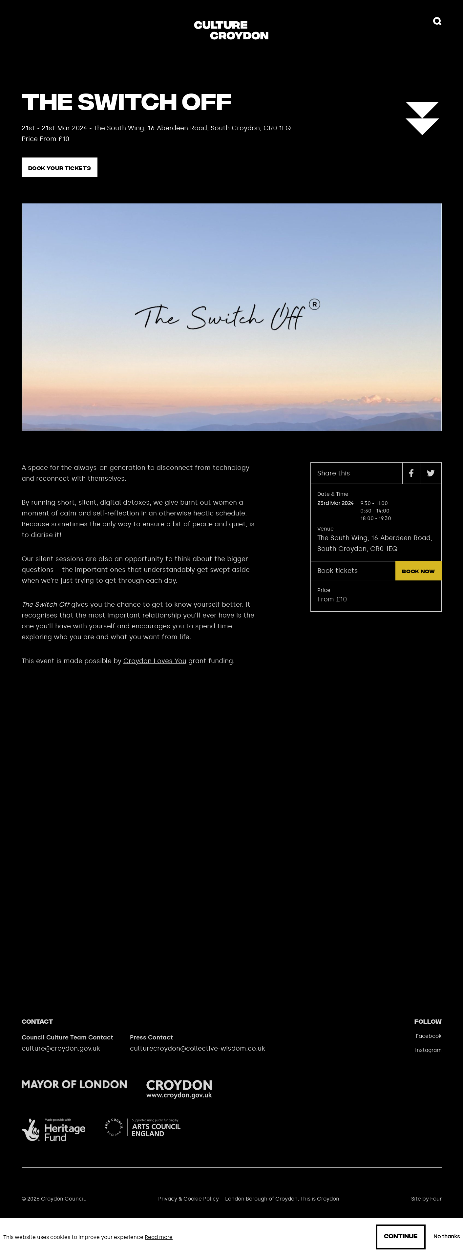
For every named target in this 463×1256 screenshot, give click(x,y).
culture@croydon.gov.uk (61, 1055)
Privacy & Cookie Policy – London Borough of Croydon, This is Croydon (248, 1206)
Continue (400, 1237)
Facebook (429, 1043)
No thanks (446, 1237)
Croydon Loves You (154, 668)
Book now (418, 579)
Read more (159, 1237)
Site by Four (426, 1206)
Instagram (428, 1057)
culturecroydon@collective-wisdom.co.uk (197, 1055)
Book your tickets (59, 168)
